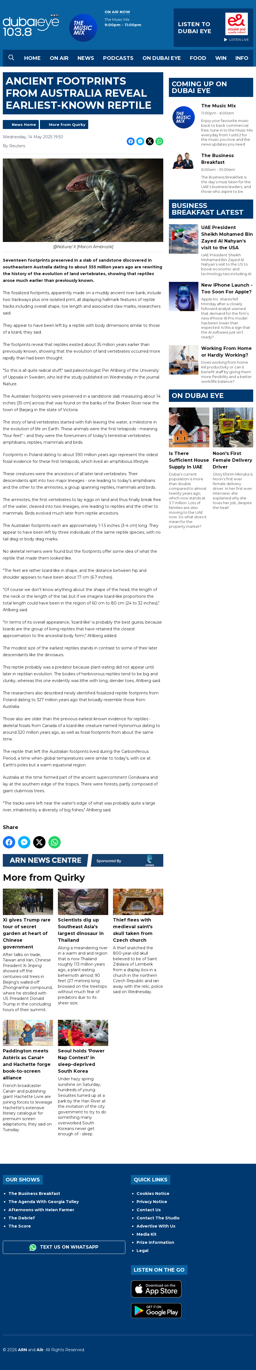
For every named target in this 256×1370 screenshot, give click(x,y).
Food (198, 58)
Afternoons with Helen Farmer (41, 1209)
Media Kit (147, 1234)
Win (220, 58)
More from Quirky (67, 124)
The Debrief (21, 1217)
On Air (59, 58)
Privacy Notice (152, 1201)
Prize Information (155, 1242)
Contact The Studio (158, 1217)
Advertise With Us (156, 1226)
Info (241, 58)
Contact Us (149, 1209)
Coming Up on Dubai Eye (199, 87)
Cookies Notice (153, 1193)
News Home (24, 124)
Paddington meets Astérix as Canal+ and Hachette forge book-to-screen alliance (28, 1050)
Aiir (40, 1349)
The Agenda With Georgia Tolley (43, 1201)
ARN (22, 1349)
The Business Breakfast (34, 1193)
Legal (142, 1250)
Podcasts (118, 58)
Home (32, 58)
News (86, 58)
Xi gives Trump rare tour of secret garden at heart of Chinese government (28, 919)
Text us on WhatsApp (64, 1247)
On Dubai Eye (161, 58)
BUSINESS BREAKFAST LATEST (208, 208)
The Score (19, 1226)
